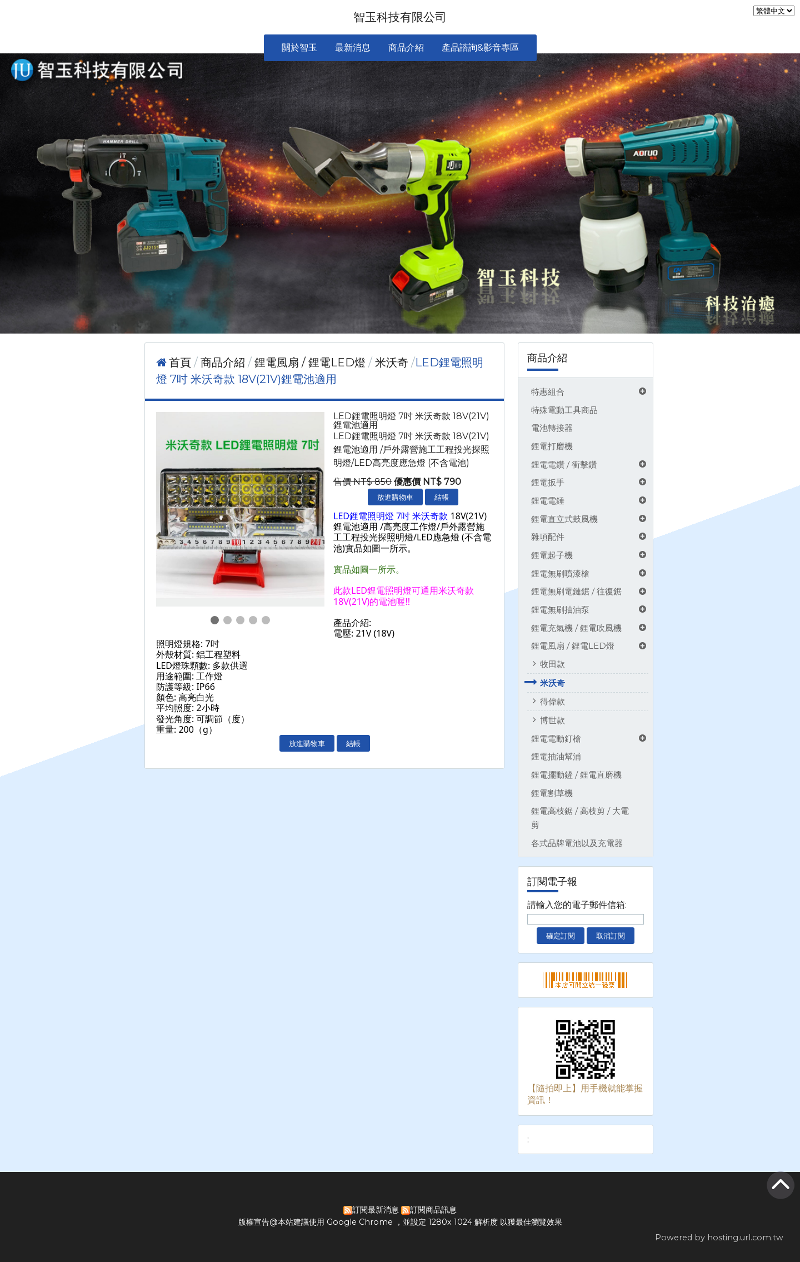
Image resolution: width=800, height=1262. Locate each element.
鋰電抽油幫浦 (556, 756)
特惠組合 (547, 391)
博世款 (552, 720)
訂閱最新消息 (375, 1210)
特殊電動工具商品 (564, 410)
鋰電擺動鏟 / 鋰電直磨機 (576, 774)
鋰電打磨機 (552, 446)
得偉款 (552, 701)
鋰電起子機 (552, 555)
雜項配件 (547, 536)
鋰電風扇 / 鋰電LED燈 (572, 645)
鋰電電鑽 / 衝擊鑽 (564, 464)
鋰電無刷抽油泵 (560, 609)
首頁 (180, 362)
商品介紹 (224, 362)
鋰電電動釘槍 (556, 738)
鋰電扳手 (547, 482)
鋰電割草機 (552, 793)
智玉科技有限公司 (400, 17)
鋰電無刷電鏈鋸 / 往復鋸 (576, 591)
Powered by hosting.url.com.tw (719, 1238)
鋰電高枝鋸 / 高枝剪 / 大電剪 (580, 818)
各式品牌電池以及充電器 (577, 843)
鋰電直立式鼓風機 (564, 519)
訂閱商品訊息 (433, 1210)
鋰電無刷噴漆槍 (560, 573)
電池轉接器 (552, 428)
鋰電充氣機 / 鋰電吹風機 (576, 628)
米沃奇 (552, 683)
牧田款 (552, 664)
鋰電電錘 (547, 500)
